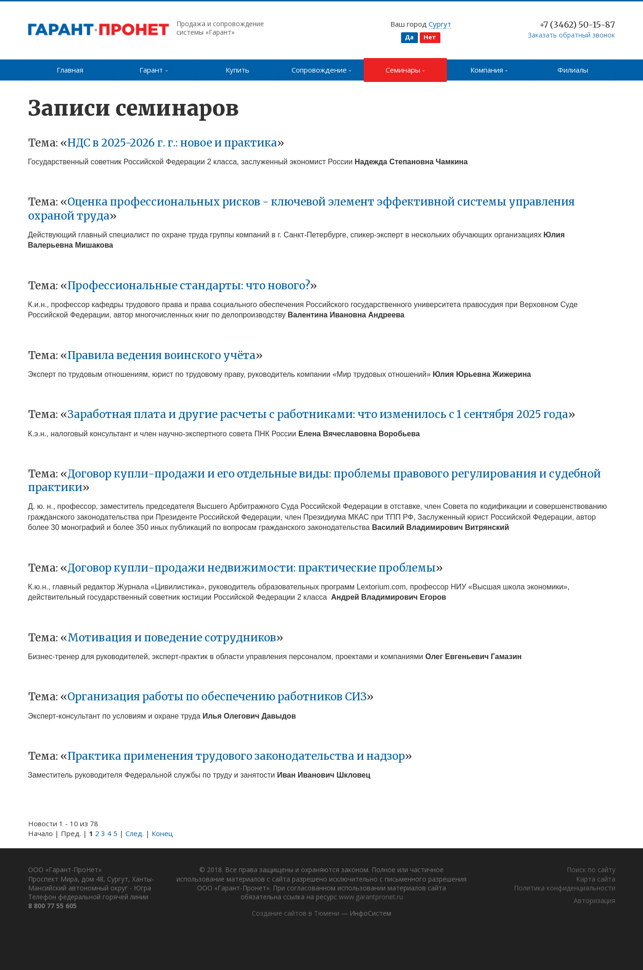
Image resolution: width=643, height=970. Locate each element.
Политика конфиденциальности (564, 888)
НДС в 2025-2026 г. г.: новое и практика (172, 142)
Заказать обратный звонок (571, 34)
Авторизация (594, 901)
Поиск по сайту (591, 870)
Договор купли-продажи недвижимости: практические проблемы (251, 567)
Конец (162, 833)
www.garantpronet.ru (382, 897)
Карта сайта (595, 879)
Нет (430, 37)
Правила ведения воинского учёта (161, 355)
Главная (70, 69)
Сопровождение (322, 69)
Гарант (153, 69)
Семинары (405, 69)
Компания (489, 69)
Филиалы (572, 69)
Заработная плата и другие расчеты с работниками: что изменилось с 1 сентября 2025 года (317, 414)
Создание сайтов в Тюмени (295, 914)
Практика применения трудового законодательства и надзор (236, 756)
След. (134, 833)
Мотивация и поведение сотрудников (171, 637)
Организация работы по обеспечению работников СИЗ (216, 696)
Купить (237, 69)
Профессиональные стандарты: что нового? (188, 285)
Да (409, 37)
